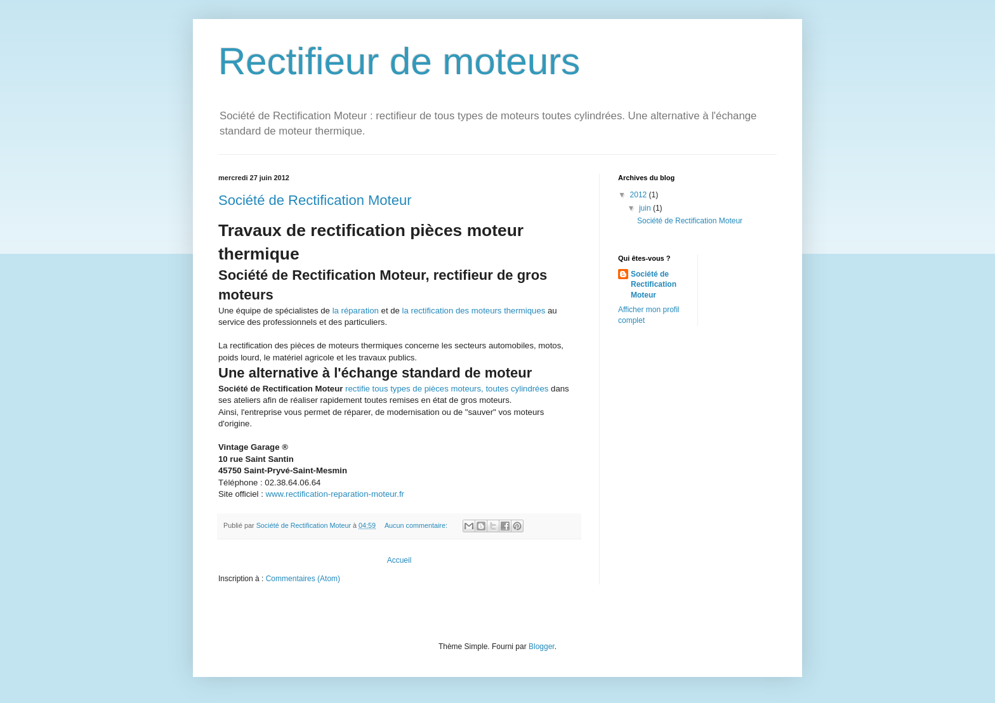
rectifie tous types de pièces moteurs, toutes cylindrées (446, 388)
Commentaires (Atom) (303, 578)
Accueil (399, 560)
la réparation (356, 310)
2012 (639, 194)
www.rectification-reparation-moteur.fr (335, 494)
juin (646, 208)
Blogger (542, 646)
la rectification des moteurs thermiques (474, 310)
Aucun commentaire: (417, 525)
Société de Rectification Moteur (315, 200)
